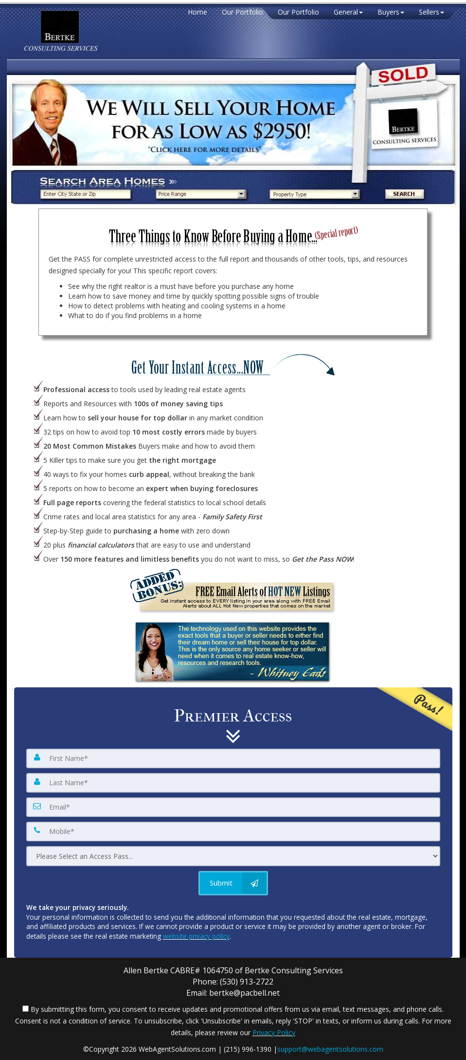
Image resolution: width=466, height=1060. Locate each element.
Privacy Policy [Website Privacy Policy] (273, 1032)
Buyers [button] (390, 12)
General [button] (348, 12)
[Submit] (233, 883)
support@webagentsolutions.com (330, 1049)
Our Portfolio (242, 12)
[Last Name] (233, 783)
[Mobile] (233, 831)
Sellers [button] (431, 12)
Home (197, 12)
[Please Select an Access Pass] (233, 856)
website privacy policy (196, 936)
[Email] (233, 807)
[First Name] (233, 758)
